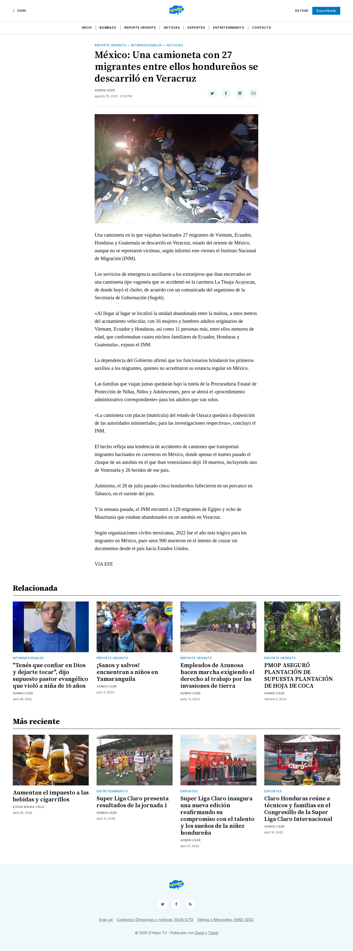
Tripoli (213, 933)
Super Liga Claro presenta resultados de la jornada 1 (133, 802)
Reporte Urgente (140, 27)
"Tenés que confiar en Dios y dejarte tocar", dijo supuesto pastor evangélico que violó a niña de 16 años (50, 676)
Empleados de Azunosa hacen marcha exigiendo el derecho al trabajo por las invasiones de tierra (217, 676)
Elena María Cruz (29, 807)
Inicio (87, 27)
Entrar (301, 10)
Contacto (261, 27)
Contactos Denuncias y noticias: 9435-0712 (155, 919)
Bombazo (108, 27)
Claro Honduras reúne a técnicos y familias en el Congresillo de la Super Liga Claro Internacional (298, 809)
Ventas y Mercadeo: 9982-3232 (225, 919)
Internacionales (146, 45)
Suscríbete (326, 11)
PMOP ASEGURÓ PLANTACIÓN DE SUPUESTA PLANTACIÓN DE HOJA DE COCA (298, 676)
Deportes (196, 27)
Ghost (199, 933)
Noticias (172, 27)
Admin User (105, 90)
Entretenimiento (228, 27)
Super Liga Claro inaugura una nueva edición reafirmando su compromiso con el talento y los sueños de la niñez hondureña (217, 816)
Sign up (106, 919)
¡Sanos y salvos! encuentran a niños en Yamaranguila (127, 672)
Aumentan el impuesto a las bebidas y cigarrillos (51, 796)
